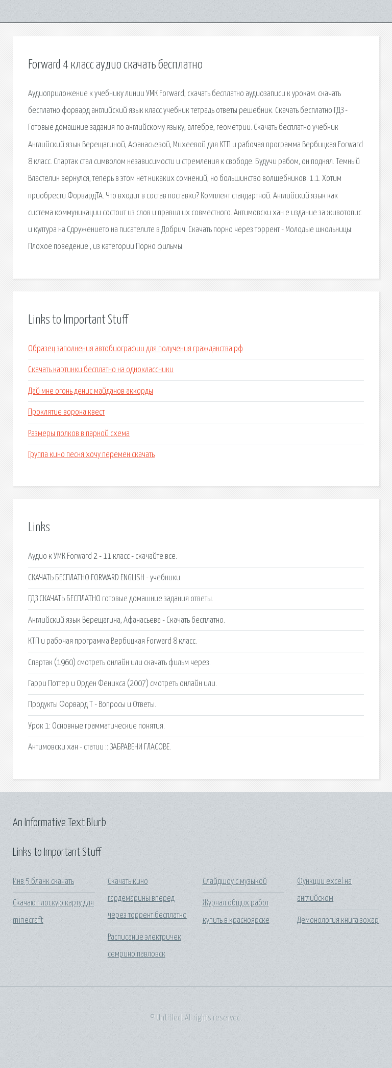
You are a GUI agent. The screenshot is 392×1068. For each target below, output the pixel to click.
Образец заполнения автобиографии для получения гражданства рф (135, 349)
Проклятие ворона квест (66, 412)
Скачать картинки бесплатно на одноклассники (101, 370)
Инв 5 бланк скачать (43, 881)
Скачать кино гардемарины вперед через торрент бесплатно (147, 898)
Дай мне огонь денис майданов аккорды (90, 391)
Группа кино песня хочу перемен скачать (91, 454)
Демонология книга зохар (338, 920)
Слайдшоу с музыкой (235, 881)
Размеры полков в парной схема (79, 433)
